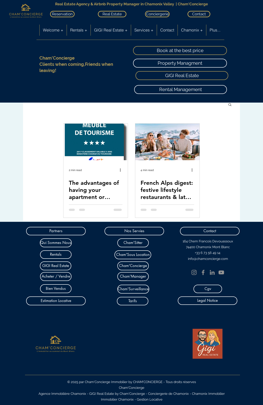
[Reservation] (62, 14)
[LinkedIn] (212, 272)
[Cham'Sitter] (133, 242)
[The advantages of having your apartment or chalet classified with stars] (96, 142)
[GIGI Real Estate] (181, 75)
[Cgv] (207, 289)
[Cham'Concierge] (133, 265)
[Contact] (199, 14)
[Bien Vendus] (56, 288)
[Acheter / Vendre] (56, 276)
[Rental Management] (180, 89)
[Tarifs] (132, 301)
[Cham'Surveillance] (133, 289)
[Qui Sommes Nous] (56, 242)
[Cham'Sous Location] (132, 254)
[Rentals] (56, 254)
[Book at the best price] (180, 50)
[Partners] (56, 231)
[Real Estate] (112, 14)
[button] (230, 105)
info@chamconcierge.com (208, 259)
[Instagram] (194, 272)
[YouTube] (221, 272)
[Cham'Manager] (133, 276)
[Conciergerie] (157, 14)
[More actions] (121, 170)
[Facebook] (203, 272)
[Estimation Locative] (56, 300)
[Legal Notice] (207, 300)
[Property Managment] (180, 63)
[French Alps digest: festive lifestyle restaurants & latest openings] (167, 142)
